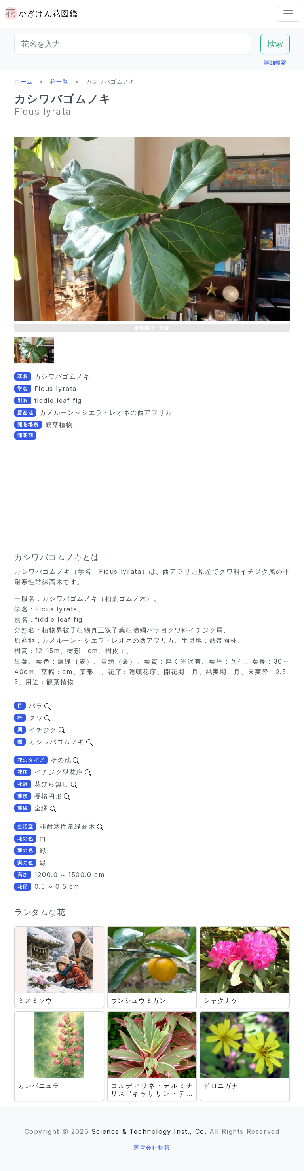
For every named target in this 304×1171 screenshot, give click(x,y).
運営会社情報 (152, 1147)
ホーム (23, 81)
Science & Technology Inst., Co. (149, 1131)
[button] (34, 350)
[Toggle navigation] (288, 14)
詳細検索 (275, 62)
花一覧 (59, 81)
